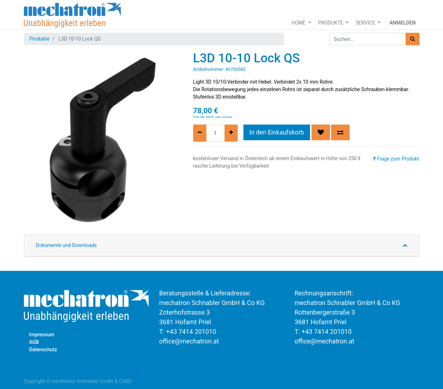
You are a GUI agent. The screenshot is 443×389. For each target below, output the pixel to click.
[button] (320, 132)
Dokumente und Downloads (66, 245)
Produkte (40, 39)
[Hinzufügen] (231, 133)
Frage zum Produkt (396, 159)
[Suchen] (412, 39)
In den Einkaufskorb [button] (276, 132)
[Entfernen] (199, 133)
